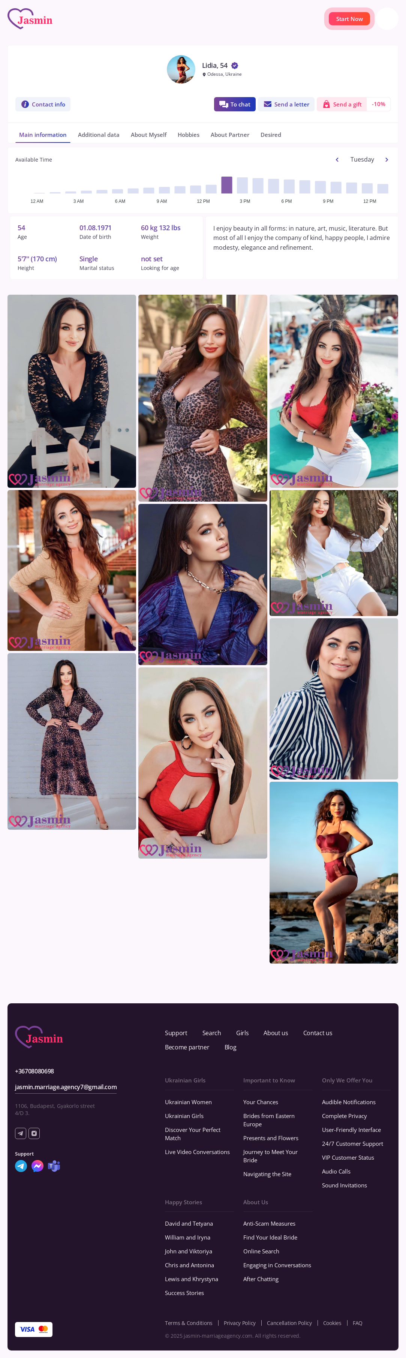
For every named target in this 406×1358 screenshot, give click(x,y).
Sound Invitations (344, 1185)
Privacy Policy (240, 1323)
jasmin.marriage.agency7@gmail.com (66, 1087)
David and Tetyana (189, 1223)
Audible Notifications (349, 1102)
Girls (242, 1033)
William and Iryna (187, 1237)
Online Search (261, 1251)
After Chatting (261, 1279)
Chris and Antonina (189, 1265)
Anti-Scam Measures (269, 1223)
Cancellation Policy (289, 1323)
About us (276, 1033)
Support (176, 1033)
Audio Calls (336, 1171)
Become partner (187, 1047)
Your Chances (260, 1102)
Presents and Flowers (270, 1138)
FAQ (358, 1323)
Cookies (332, 1323)
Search (211, 1033)
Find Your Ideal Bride (270, 1237)
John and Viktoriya (188, 1251)
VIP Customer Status (348, 1157)
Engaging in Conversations (277, 1265)
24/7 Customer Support (352, 1143)
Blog (231, 1047)
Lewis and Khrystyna (191, 1279)
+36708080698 (34, 1071)
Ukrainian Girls (184, 1116)
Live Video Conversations (197, 1152)
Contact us (318, 1033)
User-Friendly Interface (351, 1129)
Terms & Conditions (189, 1323)
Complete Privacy (344, 1116)
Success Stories (184, 1293)
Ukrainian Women (188, 1102)
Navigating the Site (267, 1174)
